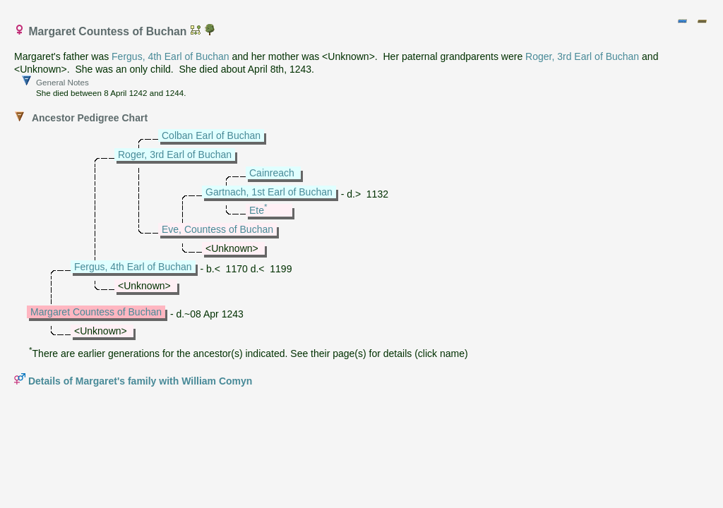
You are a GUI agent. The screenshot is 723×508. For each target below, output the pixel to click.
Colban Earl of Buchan (211, 135)
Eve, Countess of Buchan (217, 229)
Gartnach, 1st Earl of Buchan (269, 192)
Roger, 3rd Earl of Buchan (582, 56)
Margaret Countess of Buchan (96, 312)
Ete (256, 210)
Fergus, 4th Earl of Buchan (170, 56)
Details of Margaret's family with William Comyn (140, 381)
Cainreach (271, 173)
